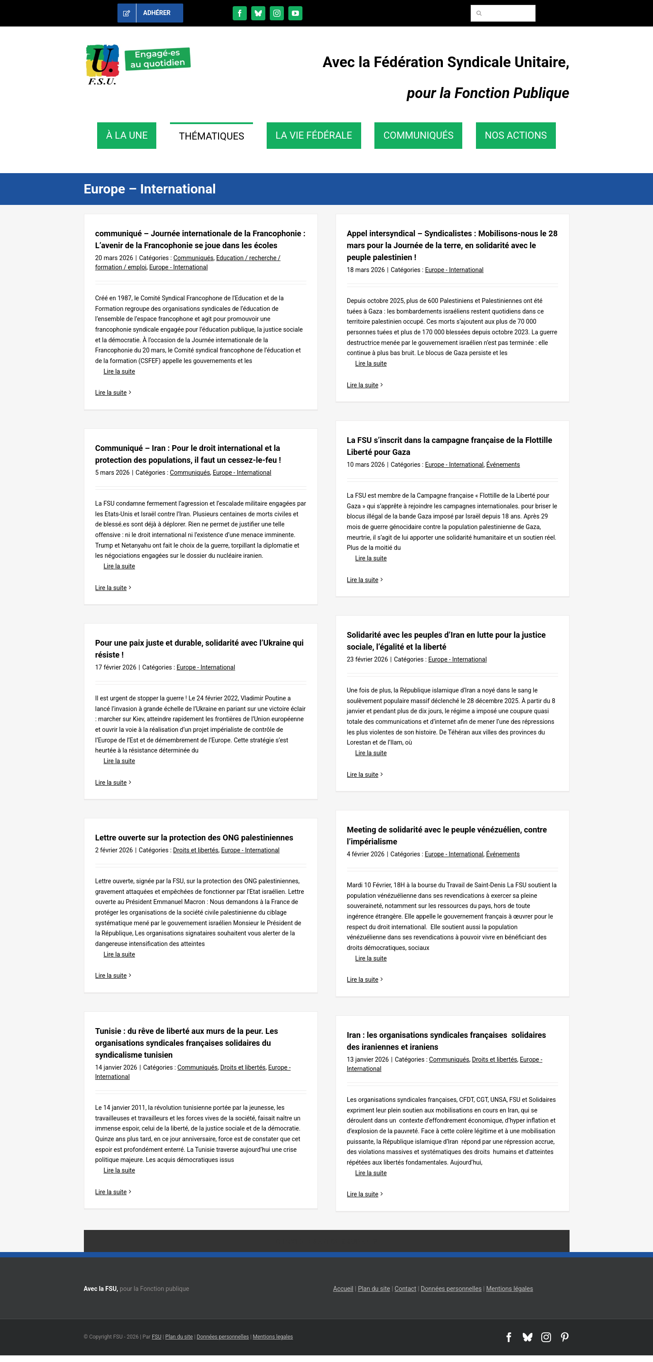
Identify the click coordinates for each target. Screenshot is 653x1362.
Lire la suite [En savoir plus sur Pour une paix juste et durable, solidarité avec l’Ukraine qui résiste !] (111, 782)
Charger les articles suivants (326, 1241)
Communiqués (194, 257)
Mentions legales (273, 1337)
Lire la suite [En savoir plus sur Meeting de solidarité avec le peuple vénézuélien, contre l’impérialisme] (362, 979)
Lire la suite (115, 371)
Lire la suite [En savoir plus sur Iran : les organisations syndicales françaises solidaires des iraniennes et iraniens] (362, 1194)
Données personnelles (451, 1288)
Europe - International (178, 267)
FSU (157, 1337)
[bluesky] (258, 13)
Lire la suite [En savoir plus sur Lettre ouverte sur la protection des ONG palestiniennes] (111, 975)
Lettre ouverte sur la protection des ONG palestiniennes (194, 837)
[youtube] (295, 13)
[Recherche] (479, 13)
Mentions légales (509, 1288)
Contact (405, 1288)
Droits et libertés (195, 850)
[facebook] (240, 13)
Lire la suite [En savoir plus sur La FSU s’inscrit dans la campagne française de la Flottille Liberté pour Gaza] (362, 579)
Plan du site (374, 1288)
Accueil (343, 1288)
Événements (503, 464)
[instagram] (277, 13)
